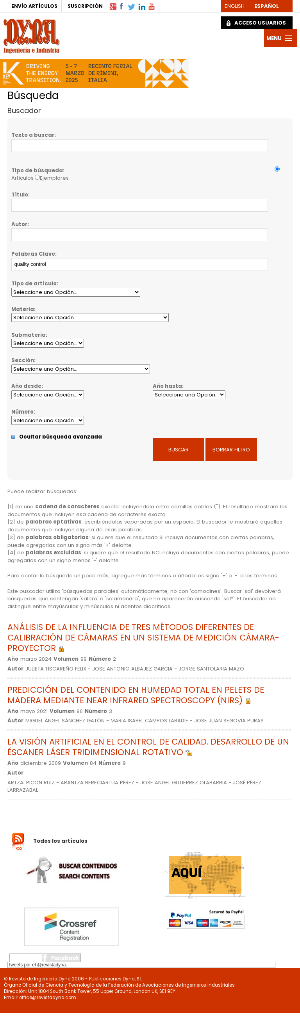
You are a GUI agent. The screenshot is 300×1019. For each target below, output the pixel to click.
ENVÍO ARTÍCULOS (34, 6)
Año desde (26, 386)
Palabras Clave (33, 254)
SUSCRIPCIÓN (85, 6)
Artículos (22, 178)
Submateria (28, 335)
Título (19, 194)
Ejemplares (54, 178)
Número (22, 412)
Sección (22, 360)
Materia (22, 309)
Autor (19, 224)
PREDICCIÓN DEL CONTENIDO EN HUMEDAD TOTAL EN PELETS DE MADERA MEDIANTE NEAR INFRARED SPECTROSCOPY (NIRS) (135, 695)
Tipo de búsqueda (37, 170)
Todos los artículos (60, 841)
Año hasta (167, 386)
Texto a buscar (32, 135)
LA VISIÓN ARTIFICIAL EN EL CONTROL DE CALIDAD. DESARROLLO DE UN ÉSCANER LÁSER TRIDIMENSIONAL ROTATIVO (148, 747)
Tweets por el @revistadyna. (37, 965)
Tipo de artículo (34, 283)
